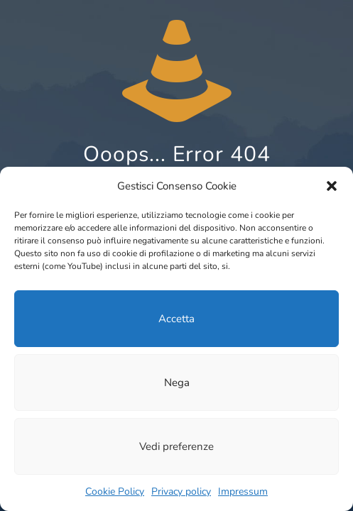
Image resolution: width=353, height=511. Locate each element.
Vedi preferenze (176, 446)
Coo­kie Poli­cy (114, 491)
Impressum (243, 491)
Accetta (176, 319)
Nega (177, 382)
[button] (332, 186)
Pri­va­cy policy (181, 491)
